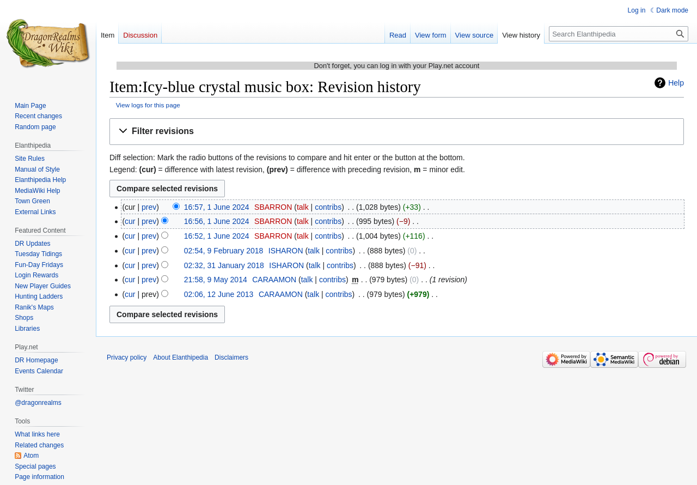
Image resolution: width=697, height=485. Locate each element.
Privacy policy (126, 357)
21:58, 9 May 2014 (215, 279)
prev (149, 207)
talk (303, 207)
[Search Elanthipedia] (618, 33)
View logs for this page (148, 104)
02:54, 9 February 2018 (224, 250)
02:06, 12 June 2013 (219, 294)
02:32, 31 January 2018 (224, 265)
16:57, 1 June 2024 (216, 207)
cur (130, 221)
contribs (328, 207)
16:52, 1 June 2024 (216, 236)
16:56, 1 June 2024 (216, 221)
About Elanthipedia (180, 357)
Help (676, 82)
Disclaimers (231, 357)
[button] (397, 131)
